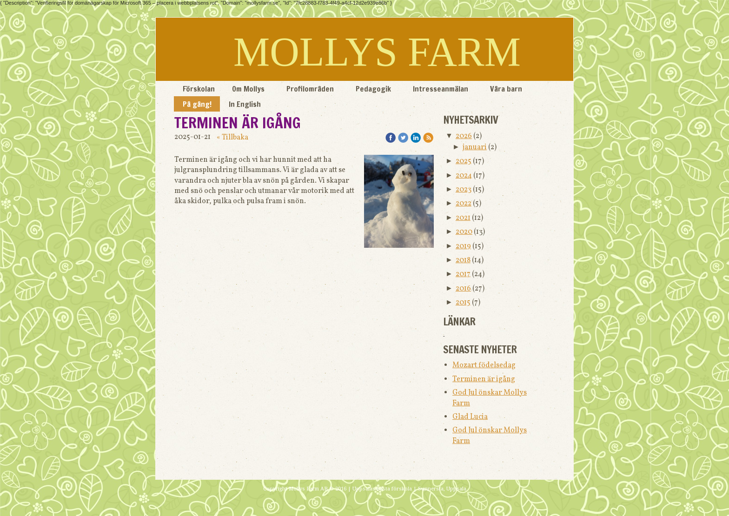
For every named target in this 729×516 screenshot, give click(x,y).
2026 (464, 136)
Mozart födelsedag (484, 365)
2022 (463, 203)
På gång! (197, 104)
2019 (463, 246)
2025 (463, 161)
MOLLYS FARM (377, 51)
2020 (464, 232)
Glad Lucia (470, 417)
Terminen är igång (483, 379)
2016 (463, 289)
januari (475, 147)
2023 (463, 190)
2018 (463, 260)
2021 (463, 218)
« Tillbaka (232, 137)
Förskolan (199, 89)
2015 (463, 303)
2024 (464, 176)
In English (245, 104)
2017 (463, 274)
